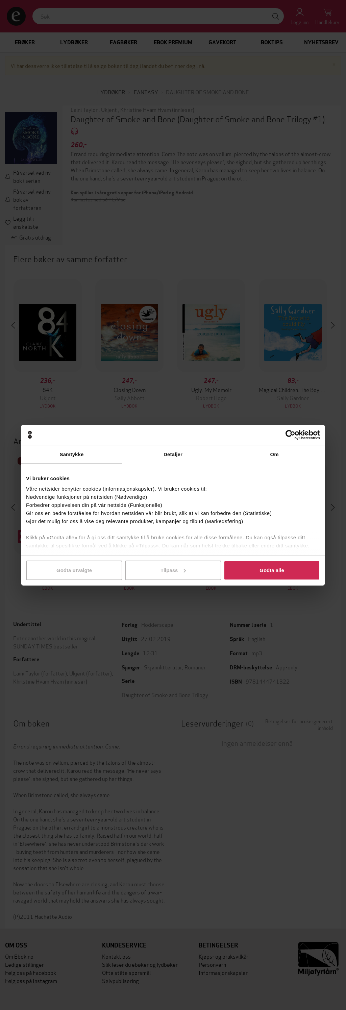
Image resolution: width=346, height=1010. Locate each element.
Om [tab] (274, 454)
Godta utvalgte (74, 570)
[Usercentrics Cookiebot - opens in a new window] (290, 435)
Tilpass (173, 570)
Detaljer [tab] (173, 454)
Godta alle (272, 570)
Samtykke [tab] (72, 454)
